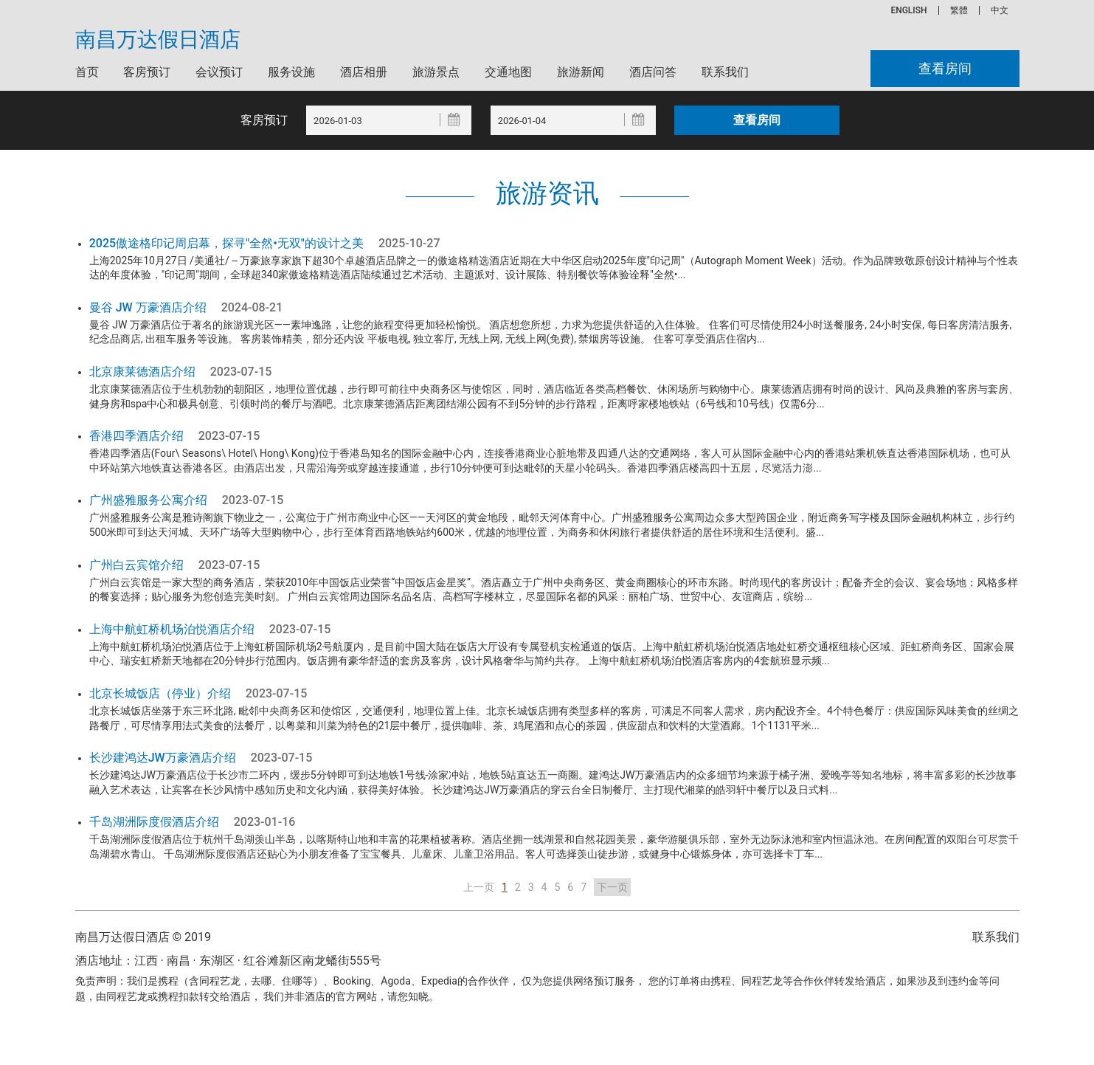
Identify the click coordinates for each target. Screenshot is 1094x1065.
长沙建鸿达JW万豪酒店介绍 (162, 758)
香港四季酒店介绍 (136, 436)
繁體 (959, 10)
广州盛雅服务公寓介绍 (148, 500)
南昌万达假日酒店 (157, 40)
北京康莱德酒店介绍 (142, 372)
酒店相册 (363, 72)
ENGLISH (908, 10)
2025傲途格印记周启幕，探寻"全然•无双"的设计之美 (226, 243)
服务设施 (291, 72)
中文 (999, 10)
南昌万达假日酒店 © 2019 (143, 937)
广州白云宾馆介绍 (136, 565)
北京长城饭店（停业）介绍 (160, 693)
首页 (87, 72)
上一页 (478, 887)
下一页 (612, 887)
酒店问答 (652, 72)
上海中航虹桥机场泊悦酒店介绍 (172, 629)
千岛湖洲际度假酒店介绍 (154, 822)
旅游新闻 (580, 72)
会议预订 (219, 72)
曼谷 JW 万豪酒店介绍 (148, 307)
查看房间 (941, 69)
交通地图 (508, 72)
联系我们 (725, 72)
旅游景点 (436, 72)
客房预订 (146, 72)
